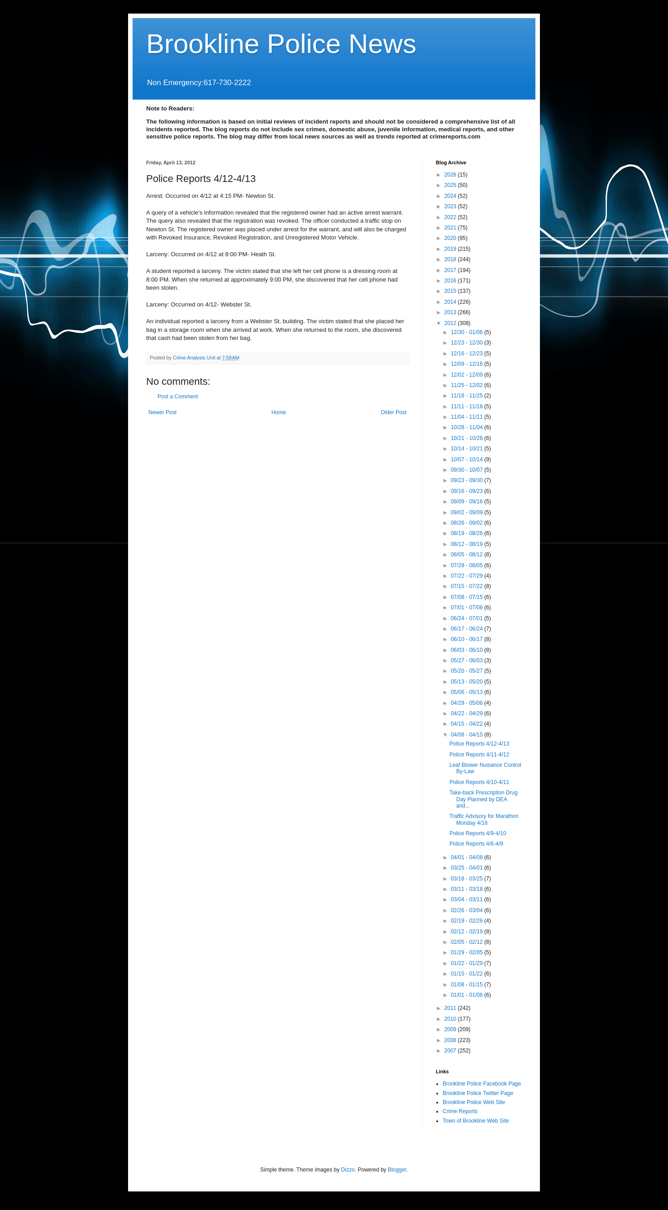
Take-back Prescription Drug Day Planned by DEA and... (483, 799)
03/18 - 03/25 (467, 878)
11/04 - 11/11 (467, 417)
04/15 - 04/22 (467, 724)
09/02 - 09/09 (467, 512)
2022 (451, 217)
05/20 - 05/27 (467, 671)
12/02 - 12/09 (467, 375)
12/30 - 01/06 (467, 332)
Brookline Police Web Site (474, 1102)
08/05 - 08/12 (467, 554)
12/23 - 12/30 (467, 343)
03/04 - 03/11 (467, 899)
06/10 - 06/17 (467, 639)
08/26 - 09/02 (467, 523)
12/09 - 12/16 (467, 364)
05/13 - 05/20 (467, 682)
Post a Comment (177, 396)
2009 (451, 1029)
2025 (451, 185)
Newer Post (162, 412)
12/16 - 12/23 (467, 353)
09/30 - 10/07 (467, 470)
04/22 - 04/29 (467, 713)
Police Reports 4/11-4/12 (479, 754)
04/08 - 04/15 (467, 735)
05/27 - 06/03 (467, 660)
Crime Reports (460, 1111)
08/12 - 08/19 (467, 544)
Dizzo (348, 1170)
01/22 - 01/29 (467, 963)
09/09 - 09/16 (467, 501)
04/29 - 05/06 (467, 703)
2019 (451, 249)
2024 (451, 196)
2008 (451, 1040)
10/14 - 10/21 (467, 448)
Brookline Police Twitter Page (478, 1093)
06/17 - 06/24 (467, 629)
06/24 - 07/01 (467, 618)
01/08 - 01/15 (467, 984)
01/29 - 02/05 (467, 952)
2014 (451, 302)
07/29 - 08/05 (467, 565)
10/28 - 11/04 (467, 427)
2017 (451, 270)
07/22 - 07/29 (467, 576)
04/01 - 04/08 (467, 857)
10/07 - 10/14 (467, 459)
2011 (451, 1008)
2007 (451, 1050)
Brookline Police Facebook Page (482, 1084)
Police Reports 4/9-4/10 (477, 833)
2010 (451, 1019)
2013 (451, 312)
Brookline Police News (281, 44)
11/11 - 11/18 (467, 406)
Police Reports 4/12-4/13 (479, 744)
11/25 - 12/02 (467, 385)
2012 (451, 323)
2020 (451, 238)
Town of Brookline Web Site (476, 1121)
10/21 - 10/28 (467, 438)
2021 (451, 228)
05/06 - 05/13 (467, 692)
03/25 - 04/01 (467, 868)
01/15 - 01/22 (467, 974)
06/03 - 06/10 (467, 650)
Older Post (393, 412)
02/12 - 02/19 (467, 931)
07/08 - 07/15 (467, 597)
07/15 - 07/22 (467, 586)
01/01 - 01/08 (467, 995)
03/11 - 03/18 (467, 889)
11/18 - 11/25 (467, 395)
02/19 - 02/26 (467, 921)
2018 (451, 259)
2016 (451, 280)
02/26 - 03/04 (467, 910)
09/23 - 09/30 (467, 480)
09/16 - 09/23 (467, 491)
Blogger (397, 1170)
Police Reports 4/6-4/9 (476, 844)
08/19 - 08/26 (467, 533)
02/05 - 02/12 (467, 942)
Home (279, 412)
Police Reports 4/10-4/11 (479, 782)
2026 (451, 175)
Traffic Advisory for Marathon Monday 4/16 (484, 819)
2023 (451, 206)
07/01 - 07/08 (467, 607)
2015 (451, 291)
